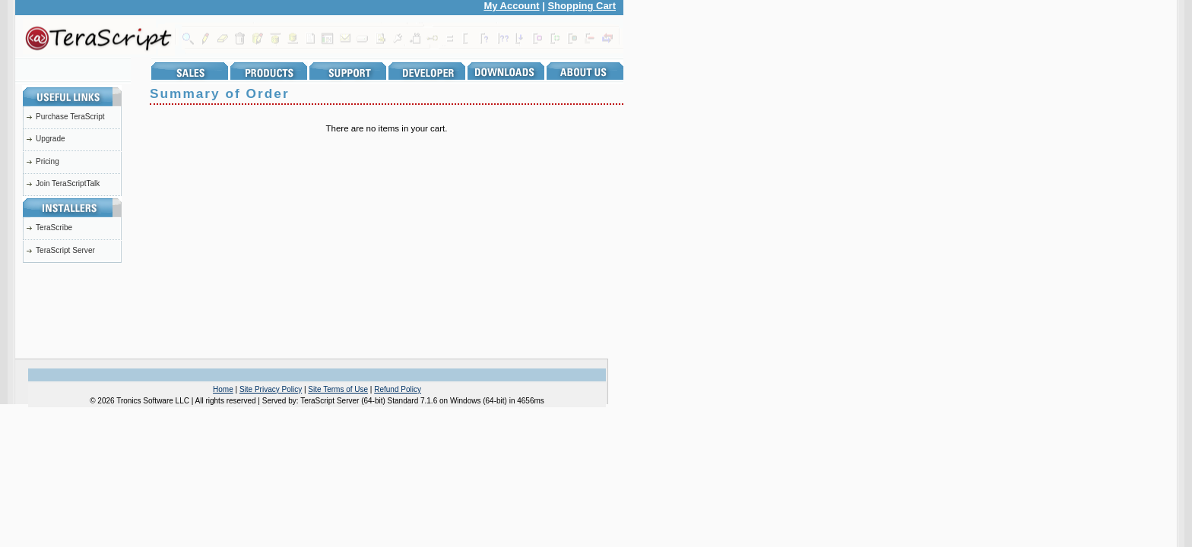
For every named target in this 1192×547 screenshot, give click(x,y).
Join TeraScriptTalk (68, 183)
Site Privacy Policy (270, 389)
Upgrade (50, 138)
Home (223, 389)
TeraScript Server (65, 250)
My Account (511, 5)
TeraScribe (54, 227)
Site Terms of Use (338, 389)
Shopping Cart (581, 5)
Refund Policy (397, 389)
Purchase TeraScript (70, 116)
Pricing (47, 161)
